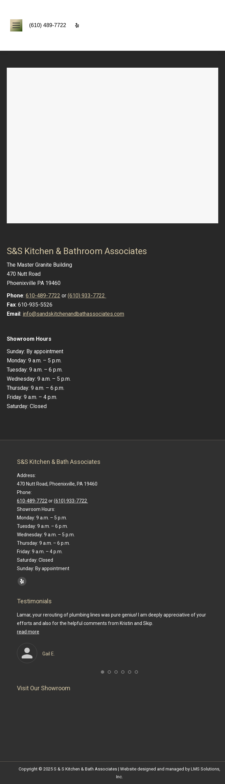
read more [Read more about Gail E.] (28, 631)
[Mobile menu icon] (16, 25)
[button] (102, 672)
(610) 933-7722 (87, 295)
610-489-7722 (43, 295)
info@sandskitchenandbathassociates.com (73, 314)
